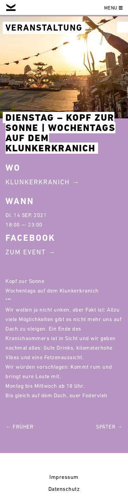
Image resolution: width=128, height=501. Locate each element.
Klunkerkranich (37, 182)
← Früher (19, 426)
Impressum (64, 477)
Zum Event (25, 252)
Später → (109, 426)
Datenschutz (64, 489)
